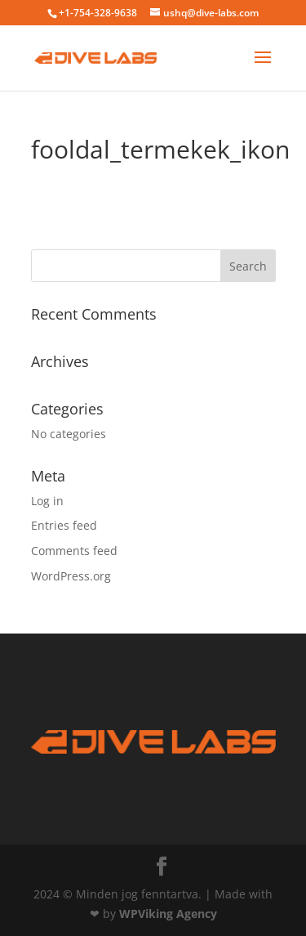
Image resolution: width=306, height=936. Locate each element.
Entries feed (64, 525)
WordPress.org (71, 576)
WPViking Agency (168, 913)
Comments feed (74, 550)
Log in (47, 500)
